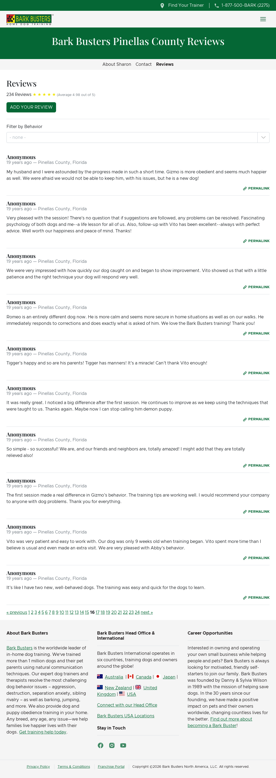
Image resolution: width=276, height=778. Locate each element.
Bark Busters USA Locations (125, 716)
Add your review (31, 107)
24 (137, 612)
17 (97, 612)
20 (114, 612)
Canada (143, 677)
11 (66, 612)
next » (147, 612)
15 (87, 612)
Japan (169, 677)
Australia (114, 677)
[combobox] (18, 137)
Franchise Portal (111, 767)
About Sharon (116, 64)
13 (77, 612)
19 (108, 612)
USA (131, 694)
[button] (263, 137)
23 (131, 612)
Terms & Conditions (74, 767)
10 (62, 612)
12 (72, 612)
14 (82, 612)
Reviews (165, 64)
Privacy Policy (38, 767)
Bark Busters (19, 648)
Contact (144, 64)
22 (125, 612)
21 (120, 612)
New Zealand (118, 688)
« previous (16, 612)
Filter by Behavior (24, 127)
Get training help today (42, 732)
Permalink (259, 188)
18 (103, 612)
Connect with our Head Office (127, 705)
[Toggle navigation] (263, 19)
